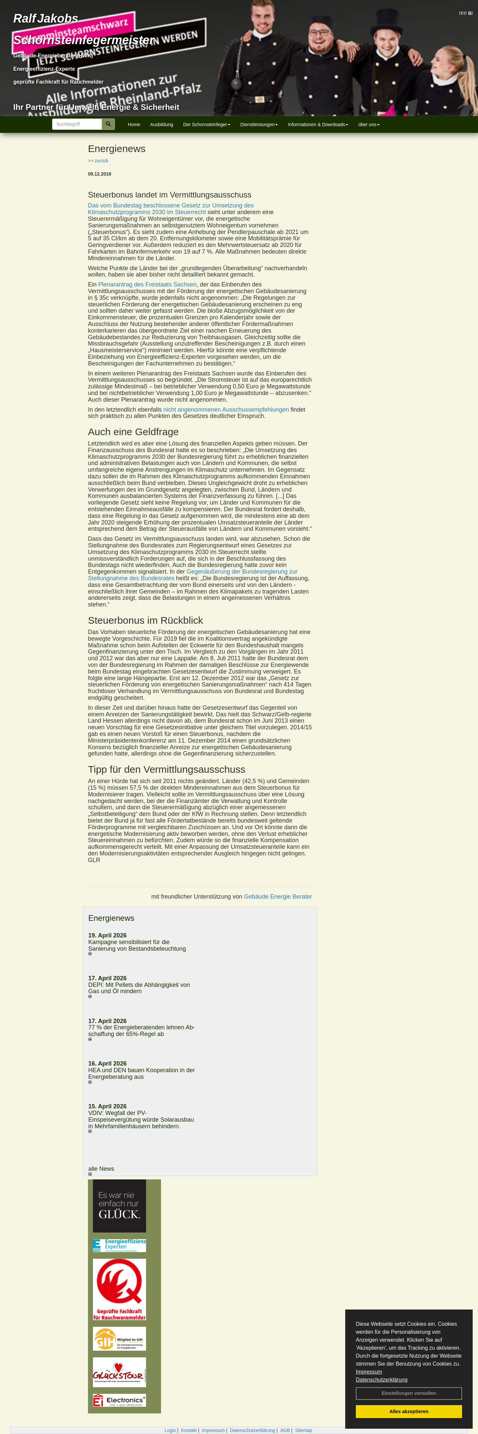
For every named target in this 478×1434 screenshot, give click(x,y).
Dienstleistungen (259, 124)
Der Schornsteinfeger (206, 124)
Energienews (111, 918)
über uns (368, 124)
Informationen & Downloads (318, 124)
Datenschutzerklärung (382, 1380)
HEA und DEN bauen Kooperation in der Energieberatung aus (141, 1073)
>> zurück (98, 160)
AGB (285, 1430)
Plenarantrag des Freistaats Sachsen (147, 284)
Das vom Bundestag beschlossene (135, 205)
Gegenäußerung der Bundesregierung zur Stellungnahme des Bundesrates (192, 575)
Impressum (369, 1372)
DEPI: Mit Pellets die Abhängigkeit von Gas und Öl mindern (139, 988)
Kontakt (189, 1430)
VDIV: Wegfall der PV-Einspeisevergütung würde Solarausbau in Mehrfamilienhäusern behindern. (141, 1120)
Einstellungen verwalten (409, 1393)
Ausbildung (161, 124)
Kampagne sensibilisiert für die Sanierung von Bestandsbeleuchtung (137, 945)
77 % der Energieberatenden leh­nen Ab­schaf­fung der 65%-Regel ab (141, 1030)
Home (134, 124)
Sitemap (303, 1430)
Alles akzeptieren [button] (409, 1411)
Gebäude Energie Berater (278, 896)
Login (170, 1430)
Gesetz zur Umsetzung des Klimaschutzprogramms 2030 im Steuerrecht (171, 208)
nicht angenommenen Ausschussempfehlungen (226, 409)
